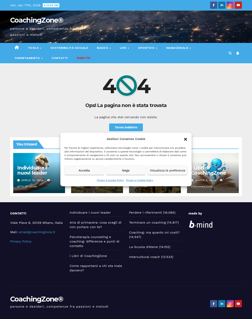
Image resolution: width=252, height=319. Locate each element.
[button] (186, 139)
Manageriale (177, 47)
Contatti (60, 58)
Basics (103, 47)
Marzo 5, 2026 (206, 180)
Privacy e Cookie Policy (110, 180)
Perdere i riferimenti (145, 212)
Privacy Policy (21, 241)
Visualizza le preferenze (167, 170)
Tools (34, 47)
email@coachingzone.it (37, 232)
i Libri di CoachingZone (208, 170)
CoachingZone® (36, 20)
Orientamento (28, 58)
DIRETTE (83, 58)
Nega (125, 170)
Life (123, 47)
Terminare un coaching (147, 222)
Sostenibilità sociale (69, 47)
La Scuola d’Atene (143, 247)
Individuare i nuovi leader (32, 170)
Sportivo (146, 47)
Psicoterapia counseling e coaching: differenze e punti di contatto (94, 241)
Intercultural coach (144, 257)
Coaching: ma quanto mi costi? (154, 232)
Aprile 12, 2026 (33, 180)
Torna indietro (126, 127)
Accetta (84, 170)
